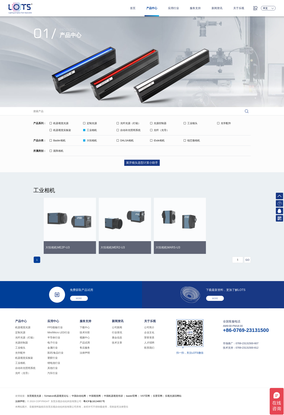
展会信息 (117, 337)
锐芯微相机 (192, 140)
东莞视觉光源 (34, 395)
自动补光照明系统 (129, 130)
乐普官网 (157, 395)
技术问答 (85, 332)
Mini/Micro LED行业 (58, 332)
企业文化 (149, 332)
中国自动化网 (79, 395)
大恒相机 (90, 140)
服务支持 (195, 8)
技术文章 (117, 342)
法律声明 (85, 352)
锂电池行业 (53, 362)
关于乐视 (238, 8)
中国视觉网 (95, 395)
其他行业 (52, 368)
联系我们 (149, 347)
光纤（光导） (159, 130)
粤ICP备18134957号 (94, 401)
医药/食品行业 (55, 352)
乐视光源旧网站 (173, 395)
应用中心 (53, 321)
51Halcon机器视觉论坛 (56, 395)
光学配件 (224, 123)
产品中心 (151, 8)
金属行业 (52, 347)
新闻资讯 (217, 8)
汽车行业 (52, 373)
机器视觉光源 (59, 123)
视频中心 (85, 337)
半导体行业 (53, 337)
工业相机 (90, 130)
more (79, 298)
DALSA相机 (125, 140)
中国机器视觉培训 (113, 395)
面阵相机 (56, 150)
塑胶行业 (52, 357)
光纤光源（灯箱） (129, 123)
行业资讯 (117, 332)
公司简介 (149, 327)
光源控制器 (158, 123)
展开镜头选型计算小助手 (142, 162)
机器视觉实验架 (60, 130)
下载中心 (85, 327)
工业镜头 (190, 123)
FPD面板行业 (55, 327)
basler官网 (131, 395)
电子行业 (52, 342)
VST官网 (145, 395)
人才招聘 (149, 342)
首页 (132, 8)
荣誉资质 (149, 337)
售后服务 (85, 347)
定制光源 (90, 123)
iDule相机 (157, 140)
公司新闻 (117, 327)
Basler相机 (58, 140)
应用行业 (173, 8)
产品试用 (85, 342)
